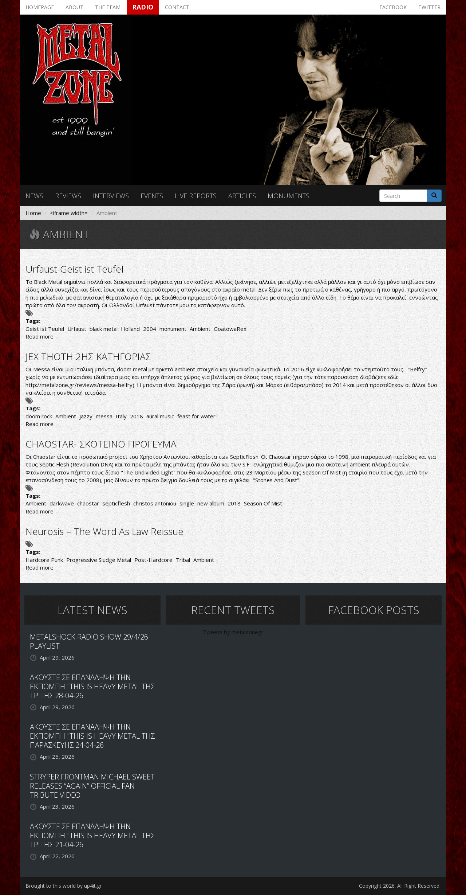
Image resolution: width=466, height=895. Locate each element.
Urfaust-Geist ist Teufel (74, 268)
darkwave (62, 503)
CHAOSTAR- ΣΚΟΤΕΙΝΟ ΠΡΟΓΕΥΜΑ (101, 443)
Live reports (196, 195)
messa (104, 416)
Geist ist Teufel (44, 328)
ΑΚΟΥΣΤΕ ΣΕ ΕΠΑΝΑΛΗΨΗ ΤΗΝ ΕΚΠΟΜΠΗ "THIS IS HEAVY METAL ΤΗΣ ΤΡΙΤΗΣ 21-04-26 (92, 835)
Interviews (111, 195)
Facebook (393, 7)
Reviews (68, 195)
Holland (130, 328)
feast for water (196, 416)
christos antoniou (154, 503)
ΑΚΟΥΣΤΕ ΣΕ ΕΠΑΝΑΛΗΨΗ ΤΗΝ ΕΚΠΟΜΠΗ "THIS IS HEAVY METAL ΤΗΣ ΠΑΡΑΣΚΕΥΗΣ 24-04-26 (92, 736)
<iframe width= (69, 212)
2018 (136, 416)
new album (210, 503)
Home (33, 212)
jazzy (85, 416)
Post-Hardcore (153, 559)
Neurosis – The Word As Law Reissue (104, 531)
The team (108, 7)
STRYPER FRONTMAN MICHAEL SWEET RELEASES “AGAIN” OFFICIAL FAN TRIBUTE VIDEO (92, 786)
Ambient (200, 328)
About (74, 7)
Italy (121, 416)
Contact (177, 7)
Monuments (288, 195)
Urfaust (76, 328)
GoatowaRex (230, 328)
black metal (104, 328)
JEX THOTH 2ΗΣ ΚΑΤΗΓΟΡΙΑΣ (88, 356)
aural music (160, 416)
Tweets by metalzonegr (233, 632)
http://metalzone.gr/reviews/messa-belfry (79, 384)
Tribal (183, 559)
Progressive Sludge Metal (98, 559)
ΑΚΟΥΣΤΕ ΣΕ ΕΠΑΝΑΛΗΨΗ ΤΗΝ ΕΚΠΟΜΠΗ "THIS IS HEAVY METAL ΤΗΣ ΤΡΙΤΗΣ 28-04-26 (92, 686)
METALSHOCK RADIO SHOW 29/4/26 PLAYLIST (89, 641)
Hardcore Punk (44, 559)
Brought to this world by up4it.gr (63, 885)
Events (152, 195)
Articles (242, 195)
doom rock (38, 416)
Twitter (429, 7)
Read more (39, 336)
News (34, 195)
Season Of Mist (263, 503)
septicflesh (116, 503)
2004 (149, 328)
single (186, 503)
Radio (142, 7)
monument (172, 328)
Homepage (39, 7)
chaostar (88, 503)
